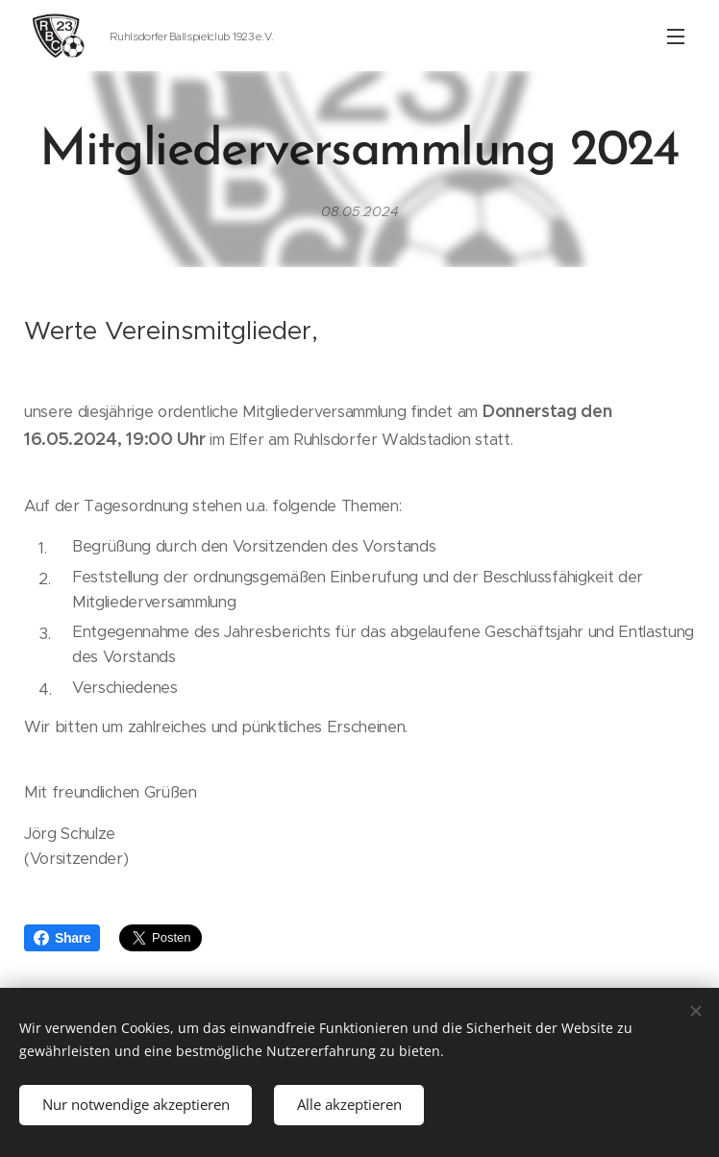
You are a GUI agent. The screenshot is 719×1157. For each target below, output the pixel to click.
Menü (675, 36)
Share (62, 938)
